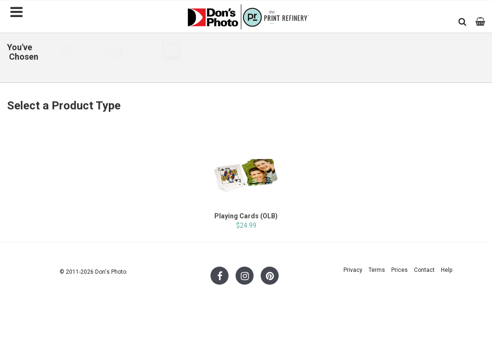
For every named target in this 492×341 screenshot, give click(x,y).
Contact (424, 270)
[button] (462, 21)
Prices (399, 270)
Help (446, 270)
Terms (377, 270)
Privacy (352, 270)
